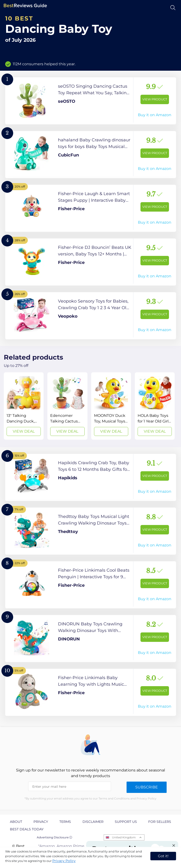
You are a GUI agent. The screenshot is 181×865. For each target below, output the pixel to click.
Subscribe (146, 787)
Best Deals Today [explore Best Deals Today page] (27, 829)
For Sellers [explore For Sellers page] (159, 822)
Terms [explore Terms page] (65, 822)
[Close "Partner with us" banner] (173, 845)
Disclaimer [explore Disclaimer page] (92, 822)
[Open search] (172, 7)
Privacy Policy (64, 861)
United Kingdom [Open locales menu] (124, 837)
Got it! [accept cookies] (163, 856)
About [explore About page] (16, 822)
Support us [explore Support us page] (126, 822)
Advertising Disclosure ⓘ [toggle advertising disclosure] (54, 837)
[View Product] (90, 100)
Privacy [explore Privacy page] (40, 822)
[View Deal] (24, 406)
